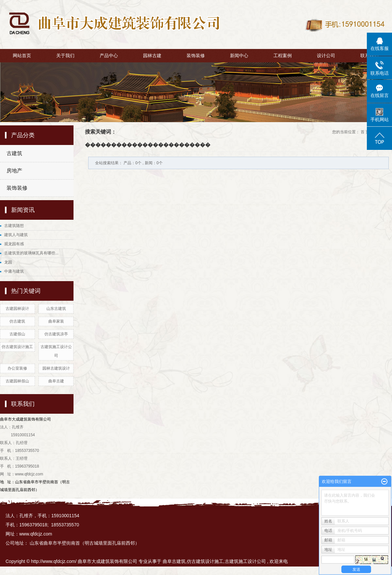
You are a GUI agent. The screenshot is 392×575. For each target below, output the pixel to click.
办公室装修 (17, 368)
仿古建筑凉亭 (56, 334)
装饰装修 (196, 55)
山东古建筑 (56, 308)
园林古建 (152, 55)
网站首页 (22, 55)
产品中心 (109, 55)
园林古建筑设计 (56, 368)
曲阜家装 (56, 321)
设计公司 (326, 55)
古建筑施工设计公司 (245, 561)
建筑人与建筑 (16, 234)
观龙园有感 (14, 244)
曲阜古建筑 (174, 561)
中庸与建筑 (14, 271)
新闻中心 (239, 55)
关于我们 (65, 55)
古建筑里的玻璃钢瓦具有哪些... (31, 253)
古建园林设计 (17, 308)
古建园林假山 (17, 381)
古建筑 (14, 153)
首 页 (365, 132)
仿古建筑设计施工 (17, 346)
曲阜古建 (56, 381)
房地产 (14, 170)
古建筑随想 (14, 225)
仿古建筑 (17, 321)
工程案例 (282, 55)
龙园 (8, 262)
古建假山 (17, 334)
